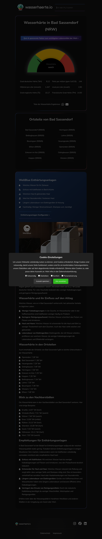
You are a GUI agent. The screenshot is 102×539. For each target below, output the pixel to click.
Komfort (55, 276)
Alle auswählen (61, 281)
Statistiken (43, 276)
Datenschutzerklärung (67, 271)
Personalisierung (69, 276)
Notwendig (30, 276)
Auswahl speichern (42, 281)
